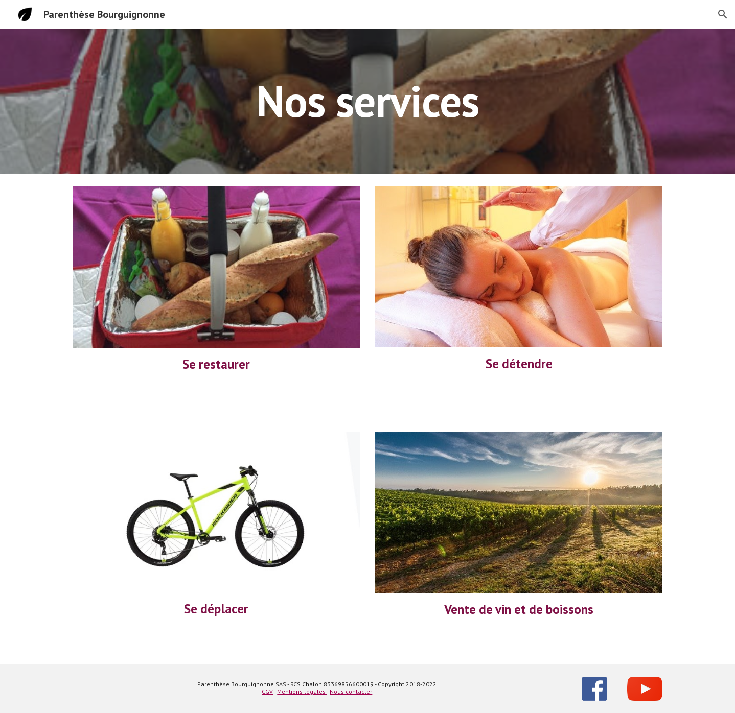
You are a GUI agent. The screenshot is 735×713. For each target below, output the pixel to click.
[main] (367, 101)
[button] (722, 14)
